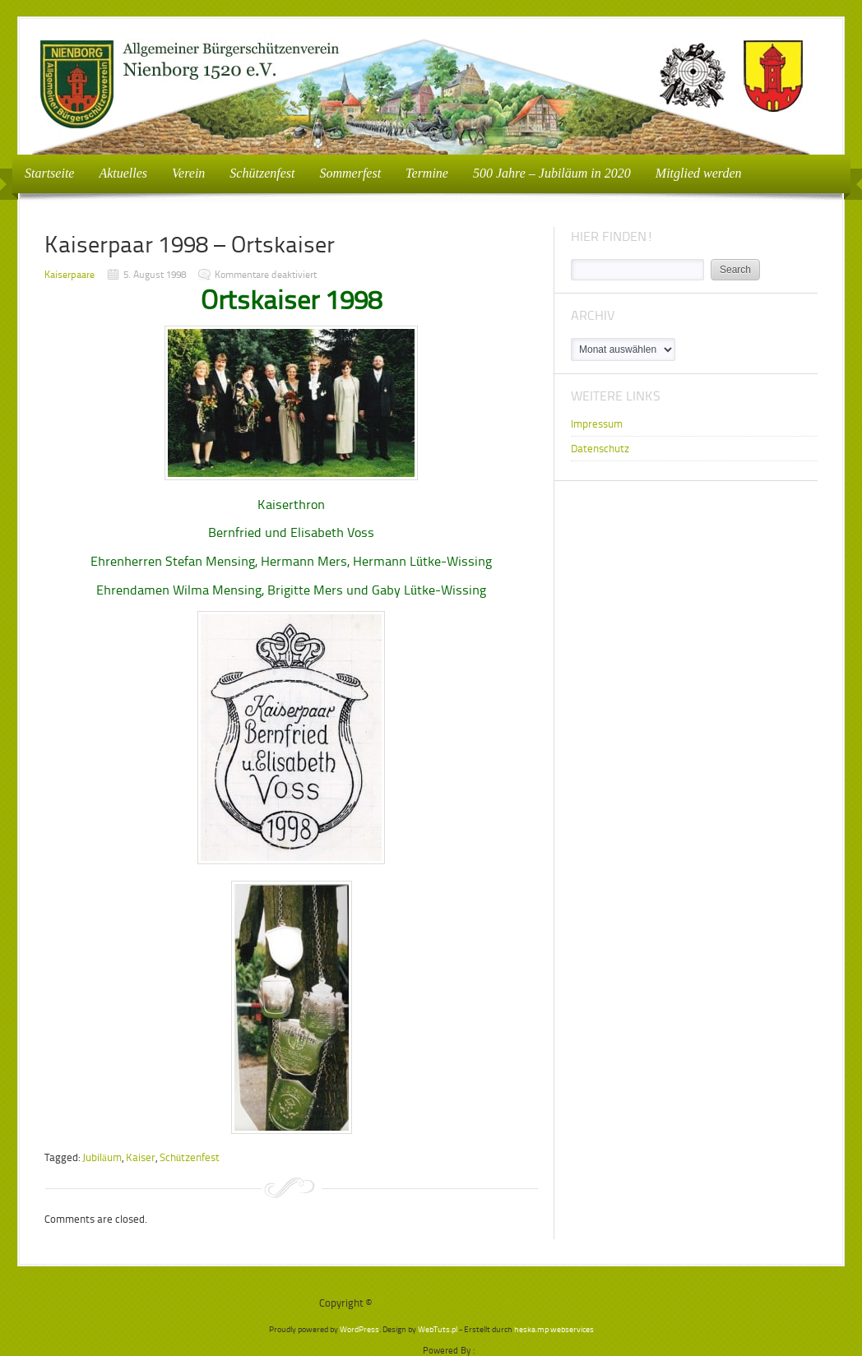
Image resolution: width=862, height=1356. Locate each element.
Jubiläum (102, 1157)
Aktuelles (123, 173)
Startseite (49, 173)
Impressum (597, 424)
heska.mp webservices (554, 1329)
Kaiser (140, 1157)
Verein (183, 172)
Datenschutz (600, 448)
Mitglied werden (699, 173)
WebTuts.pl (437, 1329)
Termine (427, 173)
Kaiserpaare (69, 274)
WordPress (359, 1329)
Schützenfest (261, 173)
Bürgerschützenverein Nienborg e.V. (458, 1303)
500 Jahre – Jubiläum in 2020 (552, 173)
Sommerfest (350, 173)
